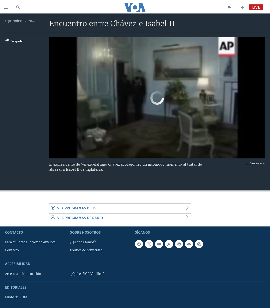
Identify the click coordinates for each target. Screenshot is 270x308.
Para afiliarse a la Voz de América (30, 242)
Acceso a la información (23, 274)
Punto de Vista (16, 297)
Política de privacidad (86, 250)
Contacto (12, 250)
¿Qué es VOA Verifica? (87, 274)
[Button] (14, 41)
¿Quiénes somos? (83, 242)
